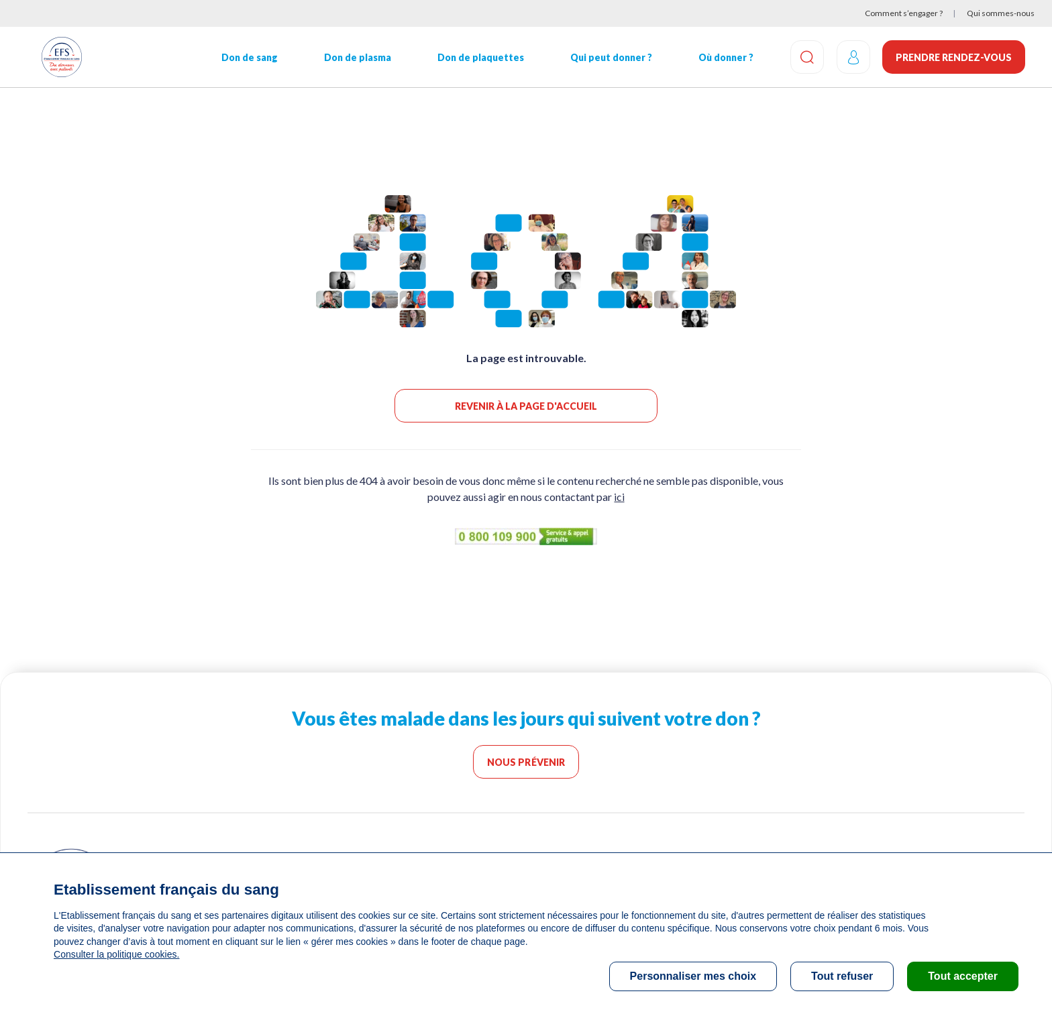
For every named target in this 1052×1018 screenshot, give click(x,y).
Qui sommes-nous (1001, 13)
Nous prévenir (526, 762)
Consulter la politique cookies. (116, 954)
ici (619, 496)
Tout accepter (963, 976)
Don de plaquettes (479, 57)
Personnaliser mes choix (693, 976)
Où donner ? (724, 57)
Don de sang (249, 57)
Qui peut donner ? (610, 57)
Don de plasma (356, 57)
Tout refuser (842, 976)
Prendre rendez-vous (954, 57)
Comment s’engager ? (904, 13)
